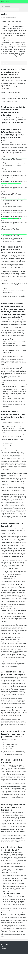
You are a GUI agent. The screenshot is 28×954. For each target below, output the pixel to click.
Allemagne (7, 6)
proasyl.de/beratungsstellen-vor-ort (9, 101)
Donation (3, 948)
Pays (2, 6)
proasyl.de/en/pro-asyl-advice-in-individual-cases (13, 94)
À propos (3, 946)
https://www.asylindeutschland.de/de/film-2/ (12, 241)
